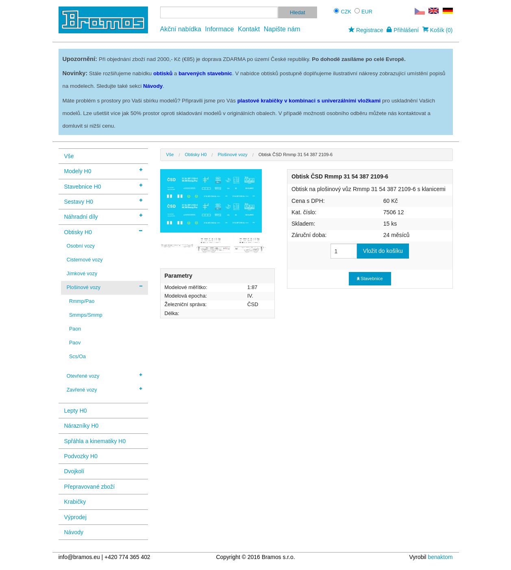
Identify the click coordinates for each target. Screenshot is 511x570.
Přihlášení (403, 30)
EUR (366, 12)
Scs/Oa (77, 356)
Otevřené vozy (104, 375)
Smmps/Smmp (85, 315)
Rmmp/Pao (81, 301)
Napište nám (282, 29)
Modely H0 (103, 170)
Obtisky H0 (103, 231)
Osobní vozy (81, 246)
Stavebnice (370, 278)
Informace (219, 29)
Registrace (365, 30)
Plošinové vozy (104, 287)
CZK (346, 12)
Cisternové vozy (85, 260)
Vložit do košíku (383, 251)
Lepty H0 (75, 410)
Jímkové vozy (82, 273)
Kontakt (249, 29)
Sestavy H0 (103, 201)
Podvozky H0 (81, 456)
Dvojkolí (74, 471)
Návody (73, 532)
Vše (69, 156)
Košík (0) (437, 30)
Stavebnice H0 (103, 186)
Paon (75, 329)
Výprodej (75, 517)
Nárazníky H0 (81, 425)
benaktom (440, 557)
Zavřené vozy (104, 389)
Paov (74, 343)
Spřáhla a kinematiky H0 (95, 441)
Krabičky (75, 501)
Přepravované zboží (89, 486)
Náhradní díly (103, 216)
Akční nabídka (180, 29)
